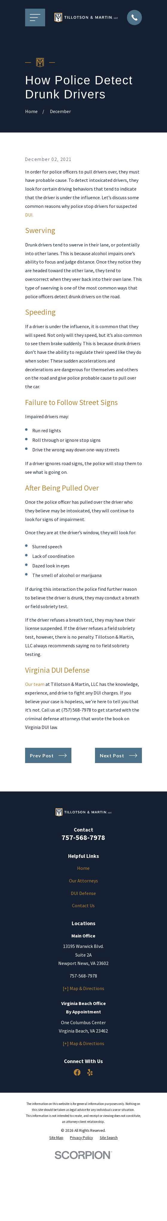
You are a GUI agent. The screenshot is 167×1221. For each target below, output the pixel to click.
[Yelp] (90, 1133)
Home (83, 929)
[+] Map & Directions (83, 1049)
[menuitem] (56, 1198)
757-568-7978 (83, 898)
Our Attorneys (83, 942)
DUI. (29, 276)
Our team (35, 745)
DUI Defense (83, 954)
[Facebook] (77, 1133)
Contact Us (83, 967)
